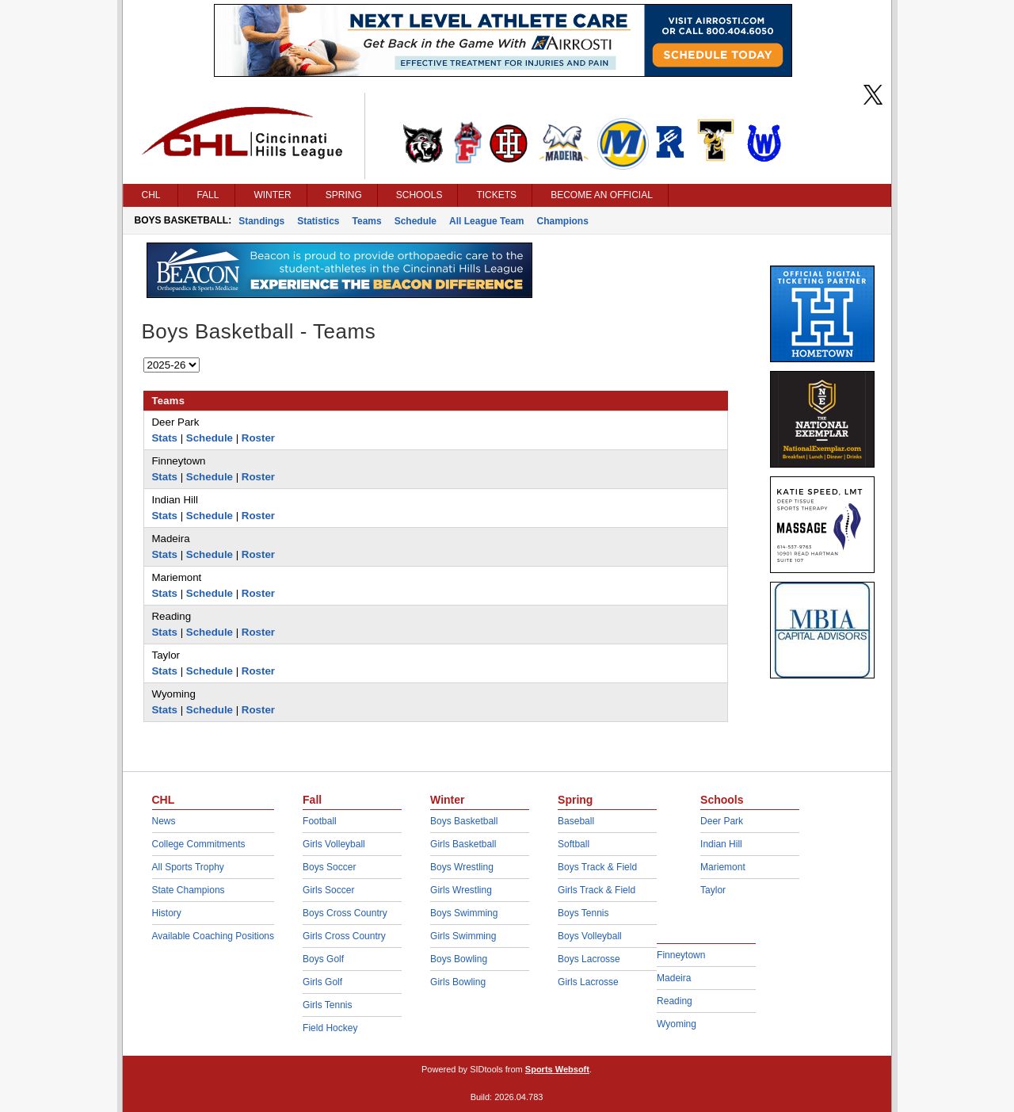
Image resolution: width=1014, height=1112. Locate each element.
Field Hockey (330, 1028)
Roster (258, 438)
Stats (165, 438)
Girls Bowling (458, 982)
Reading (674, 1001)
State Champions (188, 890)
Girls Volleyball (334, 844)
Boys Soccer (329, 867)
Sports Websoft (557, 1069)
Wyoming (676, 1024)
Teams (367, 221)
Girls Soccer (328, 890)
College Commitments (199, 844)
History (166, 913)
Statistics (318, 221)
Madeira (674, 978)
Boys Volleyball (590, 936)
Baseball (576, 821)
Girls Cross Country (344, 936)
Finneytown (681, 955)
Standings (261, 221)
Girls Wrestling (461, 890)
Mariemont (722, 867)
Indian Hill (721, 844)
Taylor (713, 890)
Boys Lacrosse (589, 959)
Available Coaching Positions (213, 936)
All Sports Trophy (188, 867)
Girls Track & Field (596, 890)
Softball (573, 844)
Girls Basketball (463, 844)
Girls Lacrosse (588, 982)
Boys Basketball (463, 821)
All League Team (486, 221)
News (164, 821)
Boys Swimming (463, 913)
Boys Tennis (583, 913)
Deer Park (721, 821)
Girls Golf (322, 982)
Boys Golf (323, 959)
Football (320, 821)
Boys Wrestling (462, 867)
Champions (563, 221)
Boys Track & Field (597, 867)
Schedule (415, 221)
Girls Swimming (463, 936)
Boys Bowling (458, 959)
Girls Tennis (327, 1005)
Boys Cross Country (345, 913)
